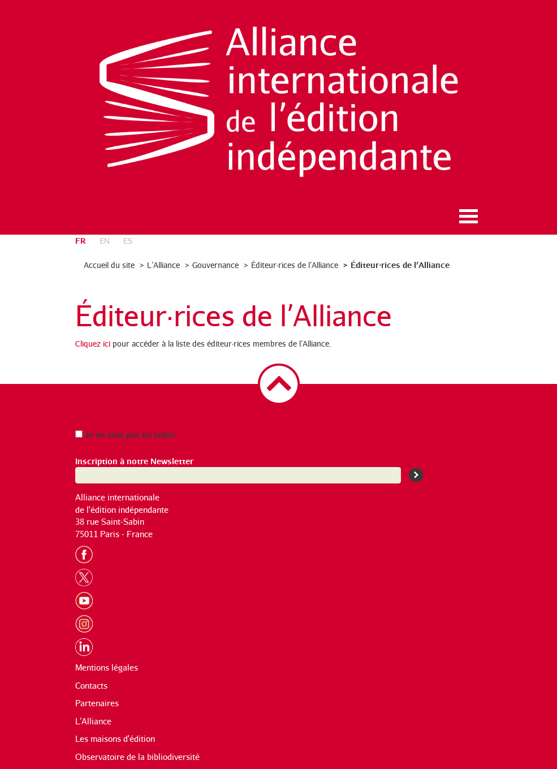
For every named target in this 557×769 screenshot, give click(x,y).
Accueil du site (109, 265)
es (127, 240)
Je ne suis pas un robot (125, 434)
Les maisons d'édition (115, 738)
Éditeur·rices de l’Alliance (295, 265)
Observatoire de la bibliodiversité (137, 756)
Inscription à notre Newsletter (134, 460)
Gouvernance (215, 265)
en (105, 240)
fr (80, 240)
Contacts (91, 685)
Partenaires (97, 703)
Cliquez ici (92, 343)
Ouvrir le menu (468, 216)
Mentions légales (106, 667)
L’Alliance (163, 265)
